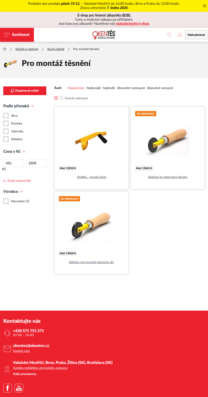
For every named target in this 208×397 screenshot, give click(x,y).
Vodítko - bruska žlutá (91, 177)
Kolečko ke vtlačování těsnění (167, 177)
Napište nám (21, 351)
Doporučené (76, 88)
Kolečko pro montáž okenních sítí (91, 262)
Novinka (16, 123)
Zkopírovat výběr (25, 91)
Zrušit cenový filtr (17, 180)
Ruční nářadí (55, 49)
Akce (14, 115)
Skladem (16, 139)
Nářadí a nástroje (26, 49)
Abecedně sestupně (160, 88)
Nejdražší (109, 88)
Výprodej (17, 131)
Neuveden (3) (20, 201)
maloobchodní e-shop (132, 23)
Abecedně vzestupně (131, 88)
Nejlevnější (94, 88)
